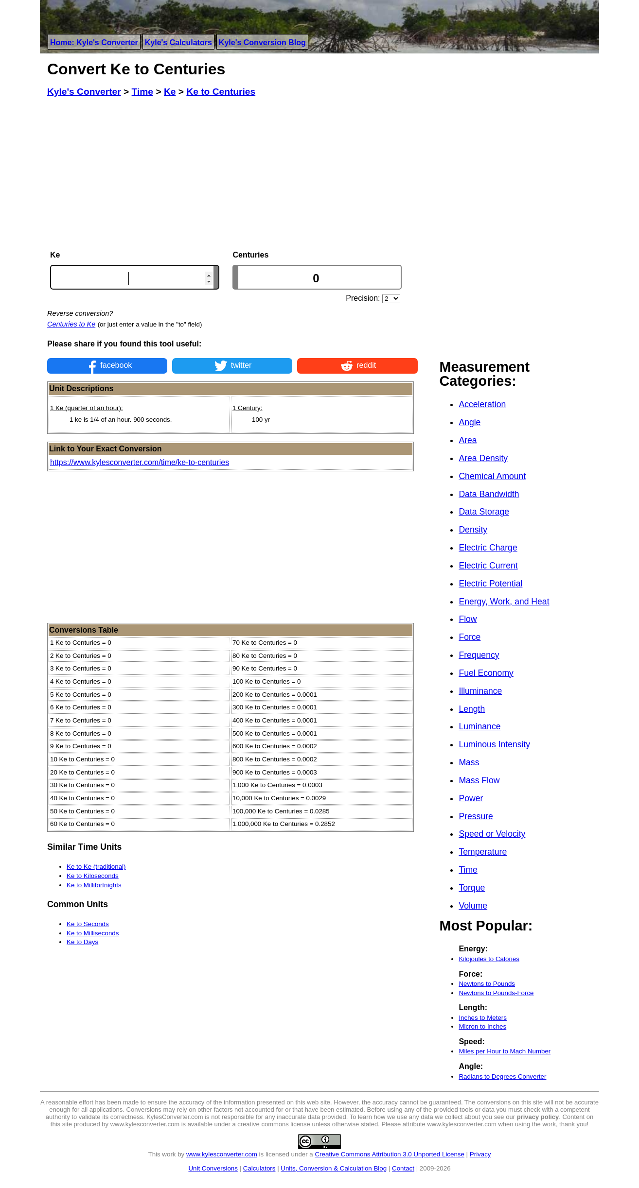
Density (473, 529)
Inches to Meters (483, 1017)
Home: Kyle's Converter (94, 42)
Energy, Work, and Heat (504, 601)
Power (471, 798)
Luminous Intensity (494, 744)
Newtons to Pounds (487, 983)
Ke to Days (82, 942)
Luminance (479, 726)
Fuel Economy (486, 673)
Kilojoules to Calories (489, 959)
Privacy (480, 1154)
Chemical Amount (492, 476)
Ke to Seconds (88, 924)
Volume (473, 906)
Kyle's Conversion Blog (262, 42)
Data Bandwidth (489, 494)
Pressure (476, 816)
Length (472, 709)
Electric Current (488, 565)
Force (469, 637)
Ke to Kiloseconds (93, 875)
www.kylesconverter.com (221, 1154)
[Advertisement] (232, 174)
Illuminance (480, 691)
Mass (469, 762)
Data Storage (484, 512)
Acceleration (482, 404)
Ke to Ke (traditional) (96, 866)
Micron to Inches (482, 1026)
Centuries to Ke (71, 324)
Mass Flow (479, 780)
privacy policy (538, 1116)
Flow (468, 619)
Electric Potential (490, 583)
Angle (469, 422)
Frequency (479, 655)
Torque (472, 888)
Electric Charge (488, 547)
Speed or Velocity (492, 834)
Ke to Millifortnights (94, 885)
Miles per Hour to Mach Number (504, 1051)
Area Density (483, 458)
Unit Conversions (212, 1168)
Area (468, 440)
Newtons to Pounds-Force (496, 993)
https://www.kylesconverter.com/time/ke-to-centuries (139, 462)
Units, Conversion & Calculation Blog (334, 1168)
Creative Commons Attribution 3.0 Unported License (389, 1154)
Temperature (483, 852)
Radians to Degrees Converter (502, 1076)
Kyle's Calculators (178, 42)
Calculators (259, 1168)
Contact (403, 1168)
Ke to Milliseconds (93, 933)
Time (468, 870)
